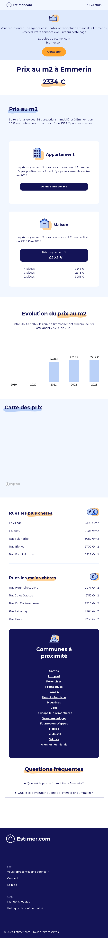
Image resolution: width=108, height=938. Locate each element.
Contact (94, 4)
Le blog (12, 884)
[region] (54, 454)
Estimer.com (54, 42)
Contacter (54, 51)
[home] (19, 5)
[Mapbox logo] (13, 484)
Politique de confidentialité (25, 908)
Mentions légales (18, 901)
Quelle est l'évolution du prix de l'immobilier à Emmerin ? (55, 792)
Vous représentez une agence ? (28, 871)
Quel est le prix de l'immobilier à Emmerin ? (55, 783)
